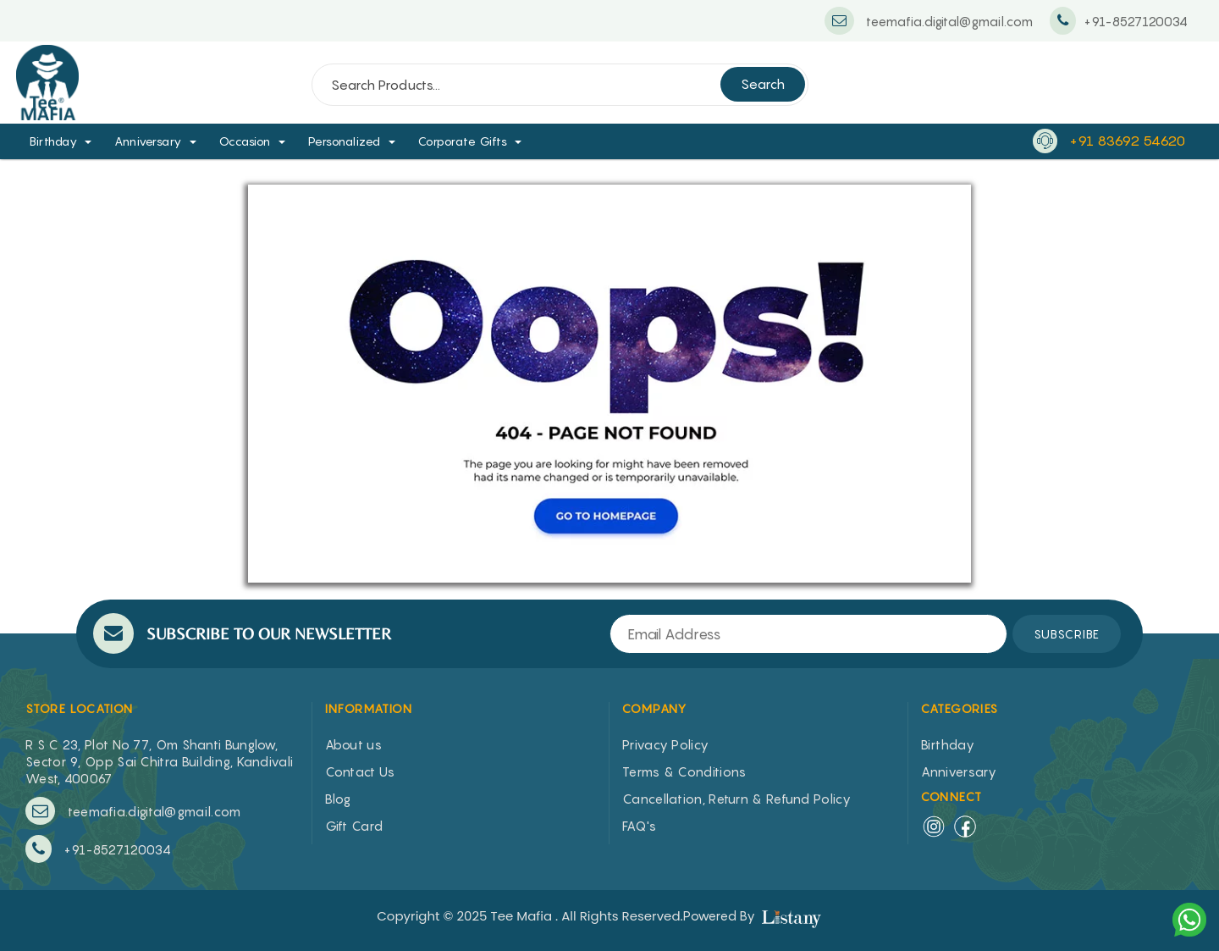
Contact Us (360, 771)
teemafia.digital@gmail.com (132, 811)
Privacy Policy (665, 744)
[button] (93, 141)
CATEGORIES (960, 708)
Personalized (344, 141)
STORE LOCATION (79, 708)
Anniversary (148, 141)
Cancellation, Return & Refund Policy (736, 798)
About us (353, 744)
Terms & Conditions (684, 771)
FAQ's (639, 825)
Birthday (53, 141)
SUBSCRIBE (1067, 634)
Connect (952, 796)
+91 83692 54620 (1127, 140)
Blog (338, 798)
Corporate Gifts (463, 141)
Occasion (245, 141)
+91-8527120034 (98, 849)
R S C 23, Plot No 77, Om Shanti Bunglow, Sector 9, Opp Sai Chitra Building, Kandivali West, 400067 (159, 761)
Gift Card (354, 825)
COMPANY (654, 708)
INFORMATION (368, 708)
